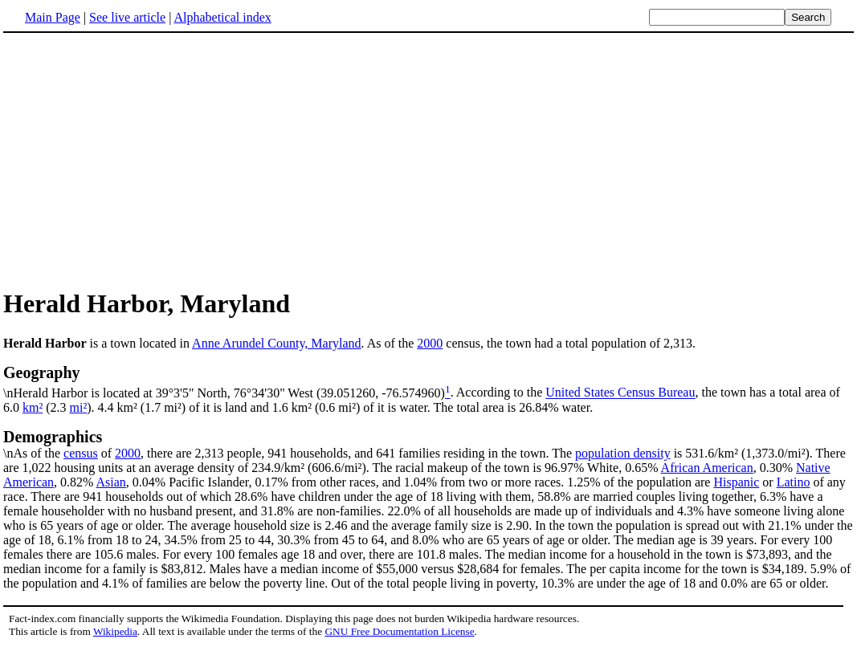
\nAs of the (428, 444)
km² (32, 407)
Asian (111, 482)
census (80, 453)
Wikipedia (115, 631)
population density (623, 453)
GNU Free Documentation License (399, 631)
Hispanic (736, 482)
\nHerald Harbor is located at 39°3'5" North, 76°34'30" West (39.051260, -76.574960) (428, 381)
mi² (79, 407)
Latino (793, 482)
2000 (430, 343)
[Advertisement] (138, 159)
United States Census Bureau (620, 393)
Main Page (52, 17)
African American (707, 467)
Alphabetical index (222, 17)
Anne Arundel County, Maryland (276, 343)
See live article (127, 17)
